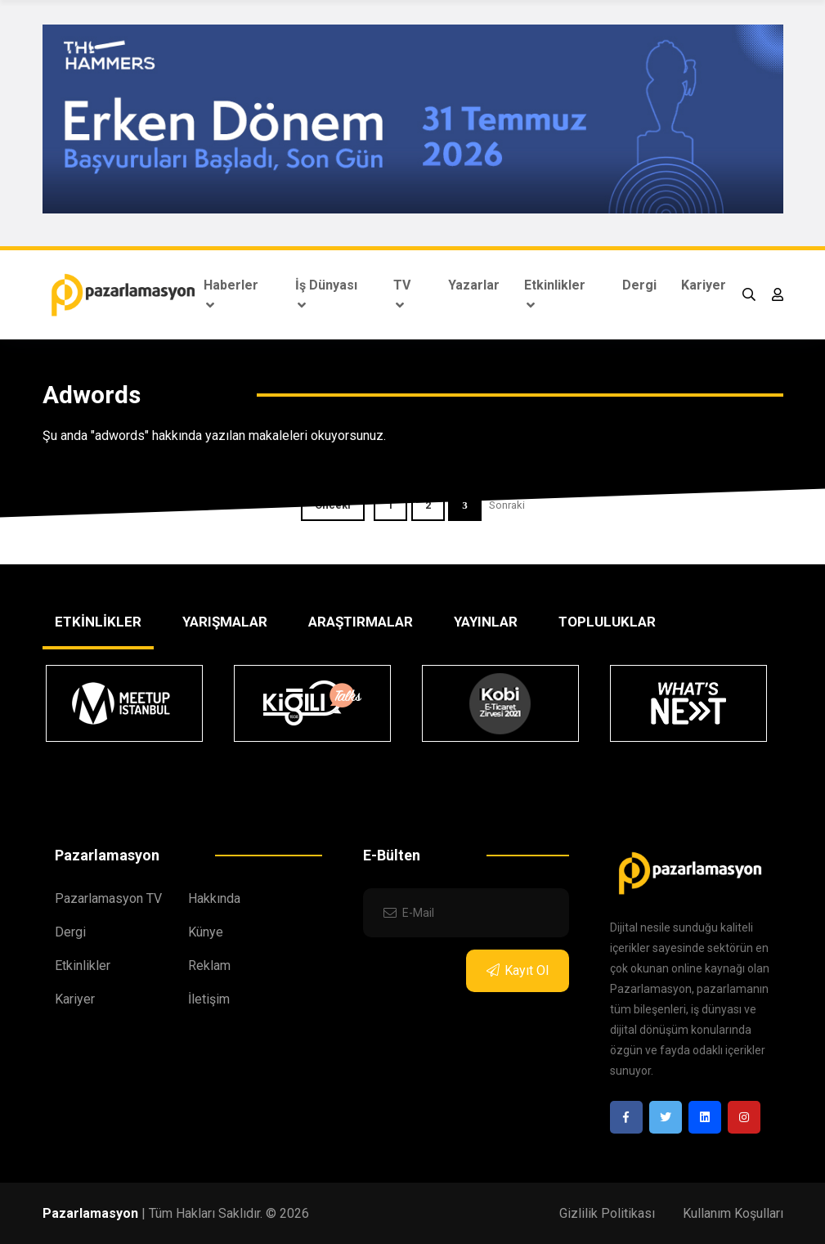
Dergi (639, 285)
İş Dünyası (326, 294)
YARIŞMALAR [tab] (224, 621)
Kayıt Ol (517, 970)
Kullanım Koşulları (733, 1213)
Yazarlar (474, 285)
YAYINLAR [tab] (486, 621)
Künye (205, 932)
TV (401, 294)
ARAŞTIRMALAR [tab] (360, 621)
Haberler (231, 294)
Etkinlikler (554, 294)
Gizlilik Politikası (607, 1213)
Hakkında (214, 898)
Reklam (209, 965)
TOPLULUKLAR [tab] (607, 621)
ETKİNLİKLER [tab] (98, 621)
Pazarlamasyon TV (108, 898)
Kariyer (703, 285)
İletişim (209, 999)
